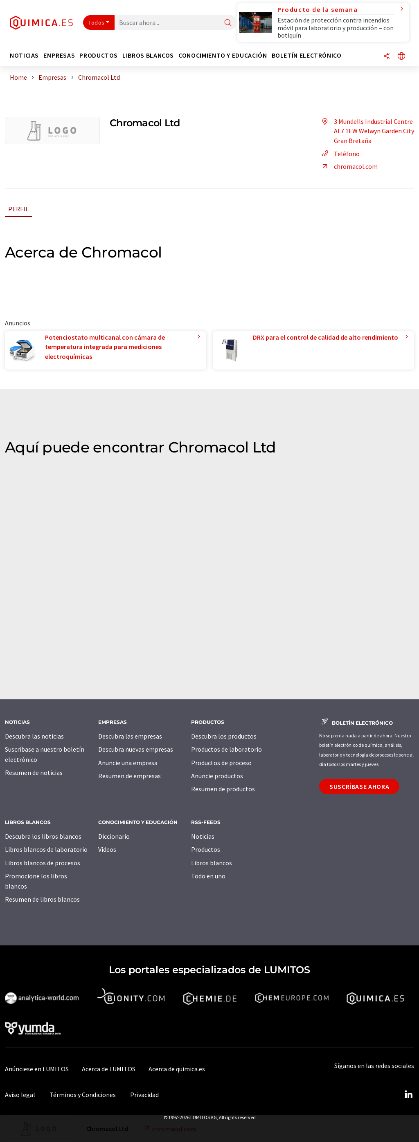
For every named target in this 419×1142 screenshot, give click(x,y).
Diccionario (114, 836)
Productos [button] (98, 55)
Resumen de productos (223, 789)
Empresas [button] (59, 55)
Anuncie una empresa (128, 763)
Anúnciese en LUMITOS (37, 1069)
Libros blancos (211, 863)
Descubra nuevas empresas (135, 749)
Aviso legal (20, 1094)
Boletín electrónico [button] (307, 55)
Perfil (18, 209)
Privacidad (144, 1094)
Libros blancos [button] (148, 55)
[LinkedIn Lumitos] (408, 1094)
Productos (205, 849)
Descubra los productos (224, 736)
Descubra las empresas (130, 736)
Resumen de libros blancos (42, 899)
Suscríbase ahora (359, 786)
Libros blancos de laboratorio (46, 849)
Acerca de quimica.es (177, 1069)
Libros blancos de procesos (42, 863)
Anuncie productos (217, 776)
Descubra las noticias (34, 736)
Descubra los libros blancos (43, 836)
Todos (96, 22)
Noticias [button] (24, 55)
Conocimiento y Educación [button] (222, 55)
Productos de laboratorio (226, 749)
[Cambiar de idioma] (401, 56)
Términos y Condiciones (83, 1094)
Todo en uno (208, 876)
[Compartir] (386, 56)
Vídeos (107, 849)
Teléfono (339, 154)
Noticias (202, 836)
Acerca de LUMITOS (108, 1069)
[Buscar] (228, 23)
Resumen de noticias (34, 772)
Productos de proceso (221, 763)
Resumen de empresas (129, 776)
